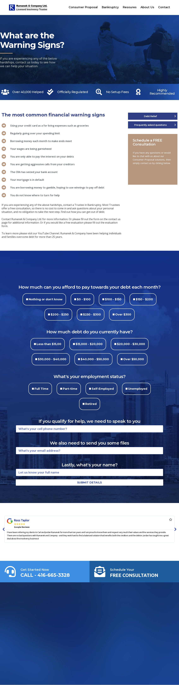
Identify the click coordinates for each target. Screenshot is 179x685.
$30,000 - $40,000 (52, 359)
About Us (147, 7)
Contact (164, 7)
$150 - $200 (144, 299)
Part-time (70, 389)
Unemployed (137, 389)
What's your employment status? (90, 376)
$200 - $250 (60, 314)
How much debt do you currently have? (89, 331)
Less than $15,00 (49, 344)
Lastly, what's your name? (90, 464)
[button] (4, 529)
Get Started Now (35, 570)
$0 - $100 (84, 299)
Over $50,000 (133, 359)
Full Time (41, 389)
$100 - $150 (113, 299)
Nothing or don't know (46, 299)
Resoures (130, 7)
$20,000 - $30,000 (131, 344)
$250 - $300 (92, 314)
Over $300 (123, 314)
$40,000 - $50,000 (95, 359)
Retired (91, 404)
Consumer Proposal (83, 7)
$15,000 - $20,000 (89, 344)
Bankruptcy (110, 7)
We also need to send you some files (89, 443)
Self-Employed (103, 389)
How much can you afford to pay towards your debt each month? (89, 287)
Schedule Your (122, 570)
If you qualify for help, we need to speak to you (89, 421)
